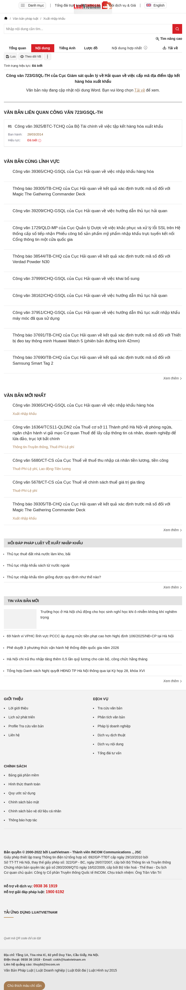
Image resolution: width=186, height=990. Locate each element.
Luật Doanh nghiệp (50, 970)
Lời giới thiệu (18, 708)
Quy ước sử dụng (21, 793)
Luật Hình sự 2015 (103, 970)
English (155, 5)
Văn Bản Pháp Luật (18, 970)
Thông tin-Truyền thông (30, 447)
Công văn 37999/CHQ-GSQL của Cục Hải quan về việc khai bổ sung (76, 278)
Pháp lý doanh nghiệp (114, 726)
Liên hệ (14, 735)
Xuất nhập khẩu (25, 414)
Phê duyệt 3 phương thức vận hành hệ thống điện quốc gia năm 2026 (63, 648)
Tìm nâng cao (168, 39)
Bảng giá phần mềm (23, 775)
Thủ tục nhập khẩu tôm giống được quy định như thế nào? (54, 577)
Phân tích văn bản (111, 717)
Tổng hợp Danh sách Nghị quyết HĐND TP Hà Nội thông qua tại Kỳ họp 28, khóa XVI (76, 671)
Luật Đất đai (77, 970)
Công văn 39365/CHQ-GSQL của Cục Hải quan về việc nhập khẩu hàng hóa (83, 171)
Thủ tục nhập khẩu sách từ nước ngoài (38, 565)
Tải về (139, 90)
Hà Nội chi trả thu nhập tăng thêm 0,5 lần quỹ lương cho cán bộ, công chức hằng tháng (77, 659)
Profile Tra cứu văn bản (26, 726)
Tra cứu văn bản (110, 708)
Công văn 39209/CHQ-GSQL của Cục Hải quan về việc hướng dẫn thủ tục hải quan (90, 211)
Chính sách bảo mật (23, 802)
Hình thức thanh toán (24, 784)
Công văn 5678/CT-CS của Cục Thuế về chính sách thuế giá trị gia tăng (79, 482)
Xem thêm (172, 378)
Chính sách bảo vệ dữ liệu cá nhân (34, 811)
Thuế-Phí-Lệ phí (62, 447)
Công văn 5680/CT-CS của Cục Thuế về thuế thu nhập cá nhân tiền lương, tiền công (90, 460)
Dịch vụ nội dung (111, 744)
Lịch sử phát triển (21, 717)
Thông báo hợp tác (22, 820)
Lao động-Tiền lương (55, 469)
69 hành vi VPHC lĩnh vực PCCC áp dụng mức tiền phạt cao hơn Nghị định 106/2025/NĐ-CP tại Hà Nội (90, 636)
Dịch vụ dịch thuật (111, 735)
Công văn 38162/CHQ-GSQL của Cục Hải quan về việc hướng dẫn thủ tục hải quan (90, 295)
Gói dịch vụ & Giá (122, 5)
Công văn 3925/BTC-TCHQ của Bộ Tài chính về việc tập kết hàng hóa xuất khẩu (89, 126)
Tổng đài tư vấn (109, 753)
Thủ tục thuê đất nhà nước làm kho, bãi (38, 554)
